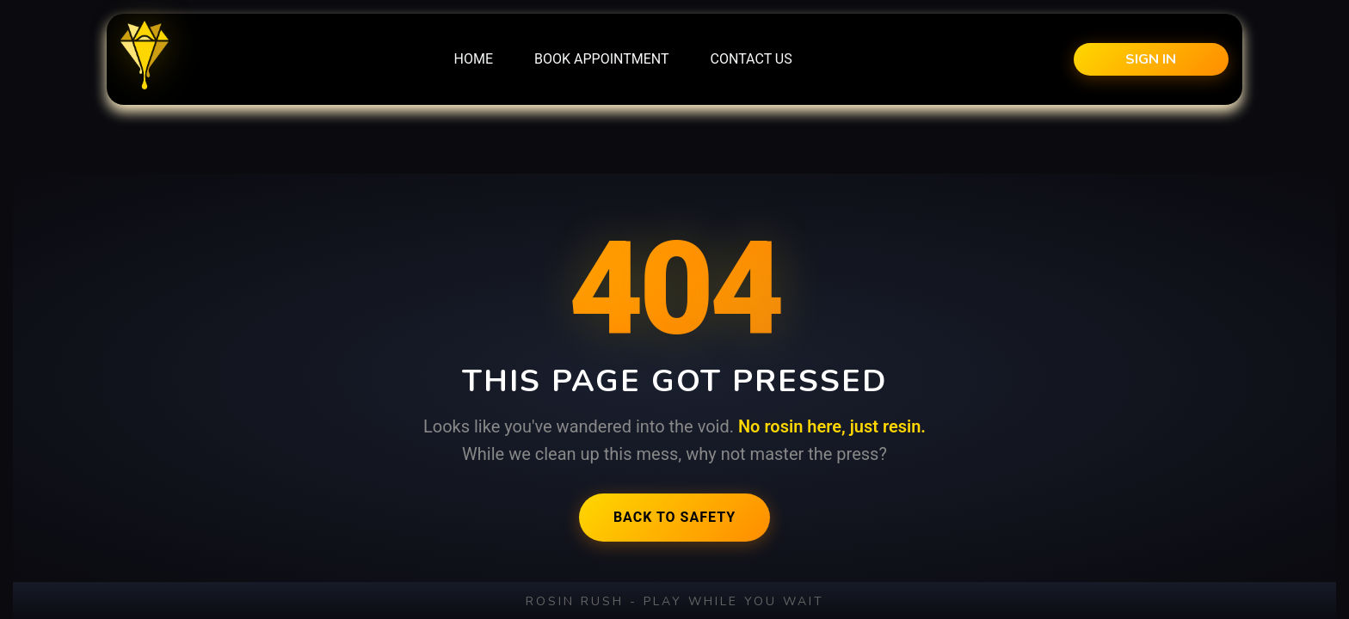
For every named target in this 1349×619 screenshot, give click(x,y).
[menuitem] (474, 59)
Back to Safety (674, 517)
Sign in (1150, 59)
